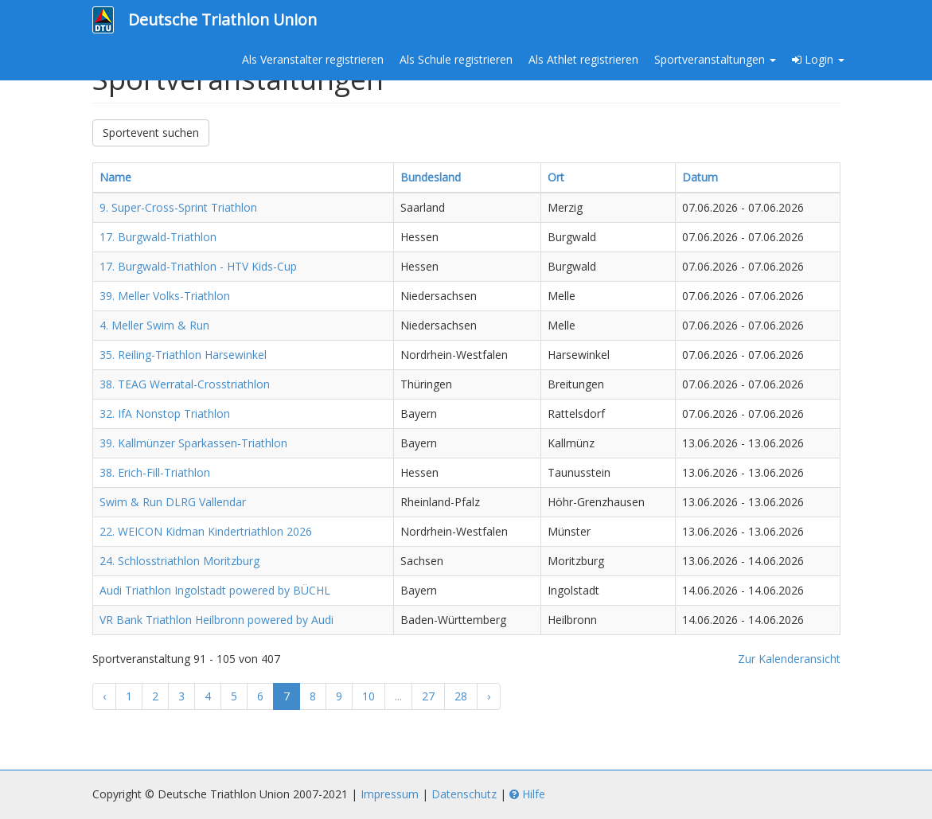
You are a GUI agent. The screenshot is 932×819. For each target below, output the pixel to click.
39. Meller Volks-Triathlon (164, 295)
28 (460, 696)
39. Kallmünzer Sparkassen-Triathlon (193, 442)
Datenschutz (464, 793)
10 (368, 696)
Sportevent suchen (151, 132)
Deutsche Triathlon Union (222, 19)
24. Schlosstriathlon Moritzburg (179, 560)
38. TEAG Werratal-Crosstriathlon (184, 384)
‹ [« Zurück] (104, 696)
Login (818, 59)
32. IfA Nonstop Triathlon (164, 413)
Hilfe (527, 793)
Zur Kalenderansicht (789, 658)
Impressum (390, 793)
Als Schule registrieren (456, 59)
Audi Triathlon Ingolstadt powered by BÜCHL (214, 590)
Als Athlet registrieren (583, 59)
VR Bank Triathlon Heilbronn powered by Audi (216, 619)
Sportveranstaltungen (715, 59)
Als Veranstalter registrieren (313, 59)
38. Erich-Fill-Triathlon (154, 472)
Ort (556, 177)
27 (428, 696)
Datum (700, 177)
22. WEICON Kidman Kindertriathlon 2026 (205, 531)
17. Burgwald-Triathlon (157, 236)
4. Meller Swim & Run (154, 325)
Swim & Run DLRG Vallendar (172, 501)
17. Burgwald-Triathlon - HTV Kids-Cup (198, 266)
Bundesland (430, 177)
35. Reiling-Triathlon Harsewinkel (183, 354)
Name (115, 177)
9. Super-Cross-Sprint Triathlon (178, 207)
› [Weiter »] (488, 696)
